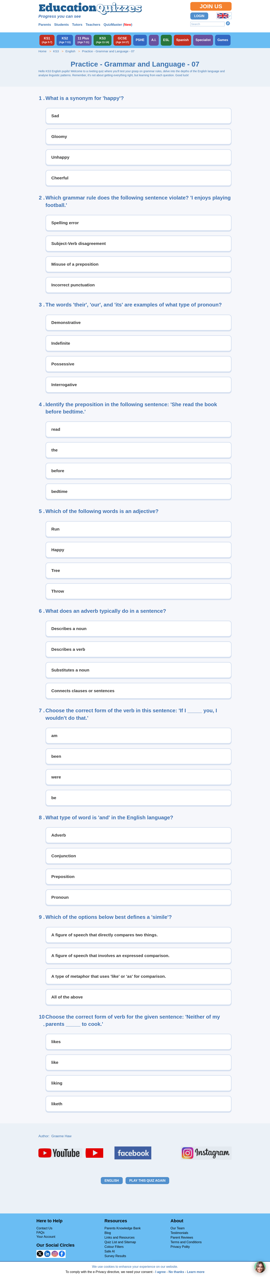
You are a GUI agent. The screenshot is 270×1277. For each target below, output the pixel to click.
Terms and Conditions (186, 1242)
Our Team (178, 1228)
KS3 (56, 51)
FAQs (40, 1232)
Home (42, 51)
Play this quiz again (147, 1180)
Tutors (77, 25)
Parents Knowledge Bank (122, 1228)
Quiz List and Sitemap (120, 1242)
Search (228, 23)
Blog (107, 1233)
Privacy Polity (180, 1246)
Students (61, 25)
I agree (160, 1272)
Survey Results (115, 1256)
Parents (44, 25)
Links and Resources (119, 1237)
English (70, 51)
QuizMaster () (118, 25)
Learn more (195, 1272)
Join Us (211, 6)
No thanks (176, 1272)
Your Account (45, 1236)
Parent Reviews (182, 1237)
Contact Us (44, 1228)
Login (199, 16)
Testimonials (179, 1233)
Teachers (93, 25)
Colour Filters (114, 1246)
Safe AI (109, 1251)
